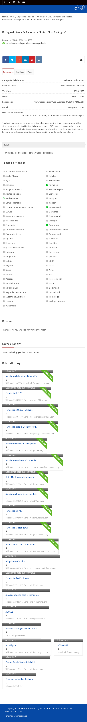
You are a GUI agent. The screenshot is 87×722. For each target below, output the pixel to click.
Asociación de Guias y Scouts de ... (22, 460)
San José (80, 85)
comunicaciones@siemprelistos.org (44, 467)
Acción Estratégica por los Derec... (22, 628)
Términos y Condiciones (16, 715)
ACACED (10, 611)
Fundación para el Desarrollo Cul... (22, 426)
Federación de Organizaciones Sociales (40, 708)
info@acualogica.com (39, 652)
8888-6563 (18, 568)
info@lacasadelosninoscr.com (42, 551)
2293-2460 (18, 534)
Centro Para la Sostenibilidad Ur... (21, 662)
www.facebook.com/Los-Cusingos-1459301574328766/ (59, 101)
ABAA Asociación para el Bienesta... (22, 594)
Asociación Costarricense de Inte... (22, 494)
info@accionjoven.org (39, 585)
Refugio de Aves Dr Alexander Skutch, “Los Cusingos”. (39, 19)
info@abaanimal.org (38, 601)
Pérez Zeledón (67, 85)
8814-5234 (18, 669)
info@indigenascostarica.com (42, 433)
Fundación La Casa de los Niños (21, 544)
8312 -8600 (18, 618)
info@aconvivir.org (71, 652)
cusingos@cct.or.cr (75, 107)
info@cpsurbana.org (38, 669)
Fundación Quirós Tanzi (17, 527)
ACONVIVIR (62, 645)
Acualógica (11, 645)
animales (9, 152)
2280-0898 (18, 500)
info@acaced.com (37, 618)
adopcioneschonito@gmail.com (43, 568)
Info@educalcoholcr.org (39, 383)
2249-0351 (18, 433)
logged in (19, 352)
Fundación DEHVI (14, 393)
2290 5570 (17, 383)
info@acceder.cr (18, 635)
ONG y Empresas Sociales (22, 16)
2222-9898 (18, 467)
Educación (7, 19)
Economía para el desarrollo (20, 387)
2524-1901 (18, 484)
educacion (48, 152)
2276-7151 (18, 551)
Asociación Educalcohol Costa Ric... (22, 376)
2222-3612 (18, 450)
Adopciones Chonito (15, 561)
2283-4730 (18, 416)
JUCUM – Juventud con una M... (21, 477)
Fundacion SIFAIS (14, 510)
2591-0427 (18, 686)
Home (5, 16)
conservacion (35, 152)
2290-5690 (18, 517)
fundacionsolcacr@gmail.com (42, 416)
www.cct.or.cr (78, 96)
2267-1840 (18, 652)
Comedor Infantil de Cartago (19, 679)
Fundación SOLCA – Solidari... (19, 409)
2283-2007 (18, 400)
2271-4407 (18, 585)
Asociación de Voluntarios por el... (21, 443)
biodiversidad (21, 152)
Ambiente (41, 16)
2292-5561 (18, 601)
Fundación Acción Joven (17, 578)
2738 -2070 (79, 91)
